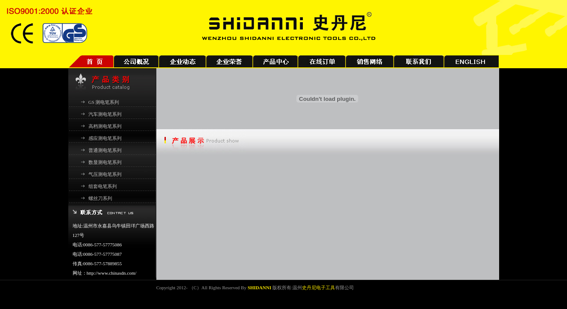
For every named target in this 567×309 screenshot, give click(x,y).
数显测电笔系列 (105, 162)
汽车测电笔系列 (105, 114)
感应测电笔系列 (105, 138)
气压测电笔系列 (105, 174)
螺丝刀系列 (100, 198)
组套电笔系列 (102, 186)
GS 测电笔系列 (103, 102)
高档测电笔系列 (105, 126)
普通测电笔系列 (105, 150)
